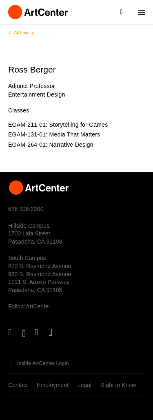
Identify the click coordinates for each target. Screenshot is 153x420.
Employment (53, 385)
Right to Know (118, 385)
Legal (84, 385)
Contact (18, 385)
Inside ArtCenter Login (43, 363)
